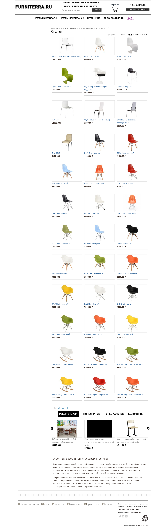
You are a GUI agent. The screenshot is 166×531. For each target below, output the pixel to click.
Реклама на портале (29, 504)
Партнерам (60, 504)
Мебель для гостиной (99, 28)
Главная (54, 28)
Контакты (109, 504)
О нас (46, 504)
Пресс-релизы (93, 504)
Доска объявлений (114, 18)
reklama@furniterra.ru (128, 509)
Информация (76, 504)
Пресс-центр (93, 18)
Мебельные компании (72, 18)
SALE (130, 18)
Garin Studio (143, 525)
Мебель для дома (83, 28)
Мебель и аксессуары (45, 18)
